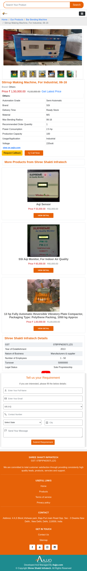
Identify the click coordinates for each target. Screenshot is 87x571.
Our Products (16, 19)
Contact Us (43, 534)
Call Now (34, 153)
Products (43, 491)
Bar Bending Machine (36, 19)
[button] (32, 547)
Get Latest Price (51, 91)
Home (5, 19)
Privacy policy (43, 502)
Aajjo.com (57, 565)
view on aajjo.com (11, 147)
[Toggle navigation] (82, 14)
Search (77, 4)
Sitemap (43, 540)
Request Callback (12, 153)
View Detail (43, 215)
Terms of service (43, 497)
